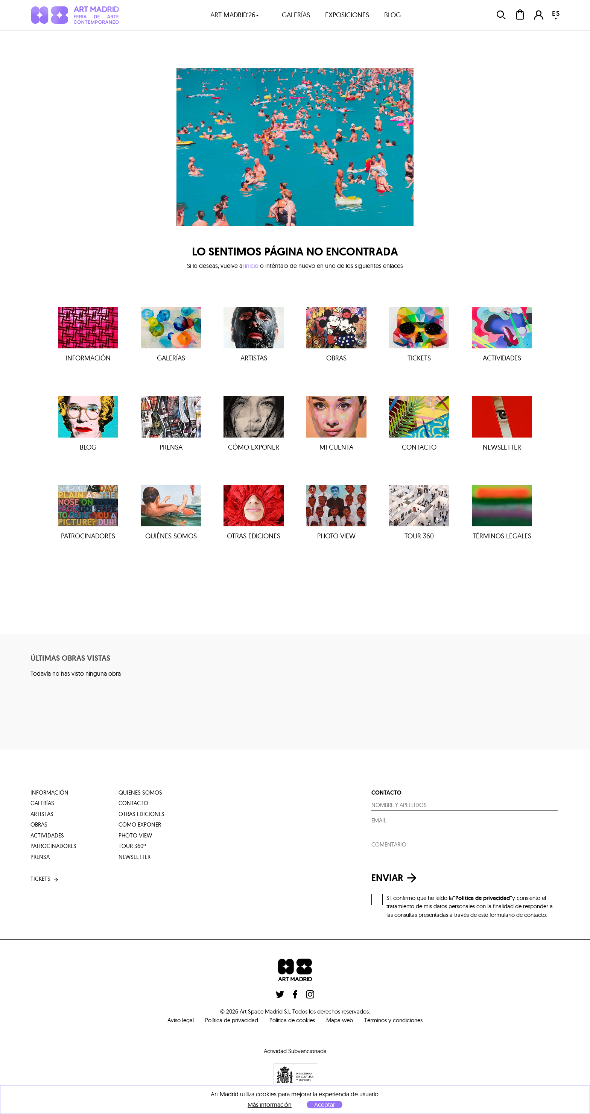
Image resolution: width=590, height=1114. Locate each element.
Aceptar (324, 1104)
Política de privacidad (231, 1020)
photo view (135, 835)
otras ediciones (141, 814)
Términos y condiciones (393, 1020)
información (49, 792)
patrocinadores (53, 846)
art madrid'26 (234, 15)
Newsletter (135, 856)
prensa (40, 856)
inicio (252, 265)
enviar (395, 877)
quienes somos (140, 792)
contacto (133, 803)
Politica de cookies (292, 1020)
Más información (270, 1104)
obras (38, 824)
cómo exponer (140, 824)
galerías (296, 15)
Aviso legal (180, 1020)
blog (392, 15)
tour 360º (132, 846)
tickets (44, 879)
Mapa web (339, 1020)
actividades (47, 835)
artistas (41, 814)
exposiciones (347, 15)
